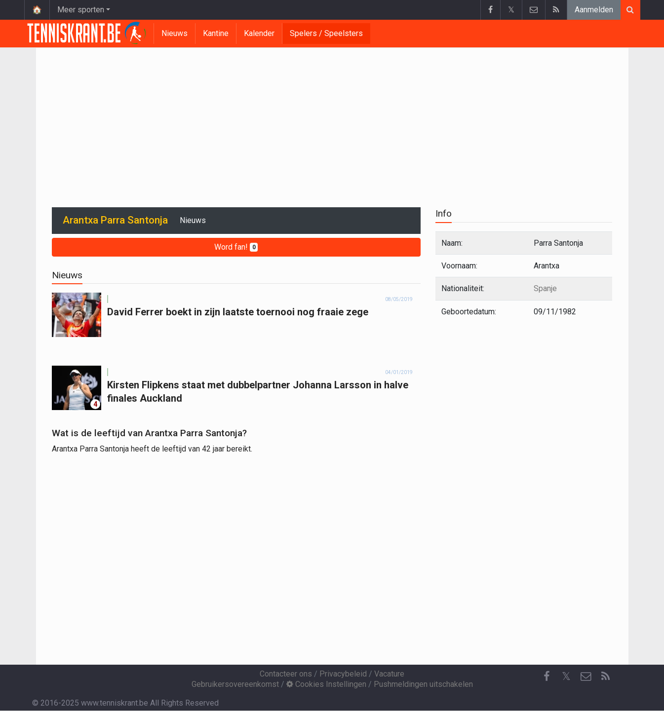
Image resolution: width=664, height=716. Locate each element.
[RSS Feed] (606, 676)
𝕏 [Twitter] (566, 676)
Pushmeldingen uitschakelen (423, 684)
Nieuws (174, 33)
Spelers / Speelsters (326, 33)
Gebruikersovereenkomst (235, 684)
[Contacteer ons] (586, 676)
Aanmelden (594, 9)
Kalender (259, 33)
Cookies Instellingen (326, 684)
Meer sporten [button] (80, 9)
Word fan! (236, 247)
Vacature (389, 673)
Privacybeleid (343, 673)
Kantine (216, 33)
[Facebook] (546, 676)
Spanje (545, 288)
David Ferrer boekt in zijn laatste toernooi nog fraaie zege (237, 312)
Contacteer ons (286, 673)
